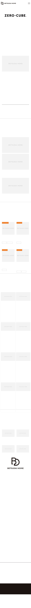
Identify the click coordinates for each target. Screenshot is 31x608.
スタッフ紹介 (20, 581)
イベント (19, 510)
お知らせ (19, 584)
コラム (18, 563)
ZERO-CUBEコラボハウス (7, 551)
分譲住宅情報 (5, 578)
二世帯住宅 (4, 536)
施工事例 (19, 560)
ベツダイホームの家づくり (8, 507)
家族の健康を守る (7, 513)
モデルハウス (20, 507)
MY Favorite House (6, 560)
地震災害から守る (7, 510)
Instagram (11, 599)
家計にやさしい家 (7, 516)
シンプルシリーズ (15, 89)
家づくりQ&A (5, 527)
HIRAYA (3, 557)
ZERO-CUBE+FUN (24, 89)
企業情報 (19, 575)
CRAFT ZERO (5, 539)
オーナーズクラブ (6, 533)
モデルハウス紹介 (21, 554)
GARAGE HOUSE (6, 566)
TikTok (11, 602)
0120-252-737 (16, 593)
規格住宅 (9, 89)
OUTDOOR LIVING (6, 563)
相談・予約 (19, 513)
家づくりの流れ (5, 524)
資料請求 (19, 516)
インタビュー (20, 548)
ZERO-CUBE (5, 548)
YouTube (19, 599)
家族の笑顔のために (7, 519)
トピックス (19, 557)
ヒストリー (19, 578)
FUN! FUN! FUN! (6, 554)
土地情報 (4, 575)
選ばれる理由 (5, 521)
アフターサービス (6, 530)
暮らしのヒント (20, 551)
